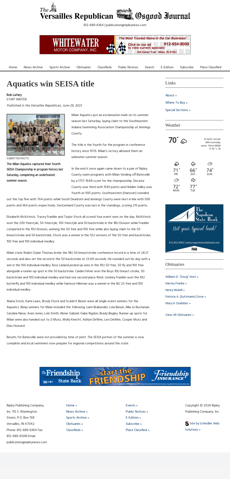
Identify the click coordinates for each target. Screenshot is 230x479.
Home (13, 67)
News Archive (33, 67)
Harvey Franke (175, 283)
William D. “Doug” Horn (181, 277)
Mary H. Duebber (177, 303)
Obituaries (84, 67)
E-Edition (167, 67)
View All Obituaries (178, 315)
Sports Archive (59, 67)
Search (149, 67)
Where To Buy (175, 103)
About (169, 95)
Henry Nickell (174, 290)
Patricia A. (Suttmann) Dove (184, 296)
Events (130, 405)
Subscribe (187, 67)
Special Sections (176, 110)
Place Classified (210, 67)
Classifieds (105, 67)
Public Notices (128, 67)
